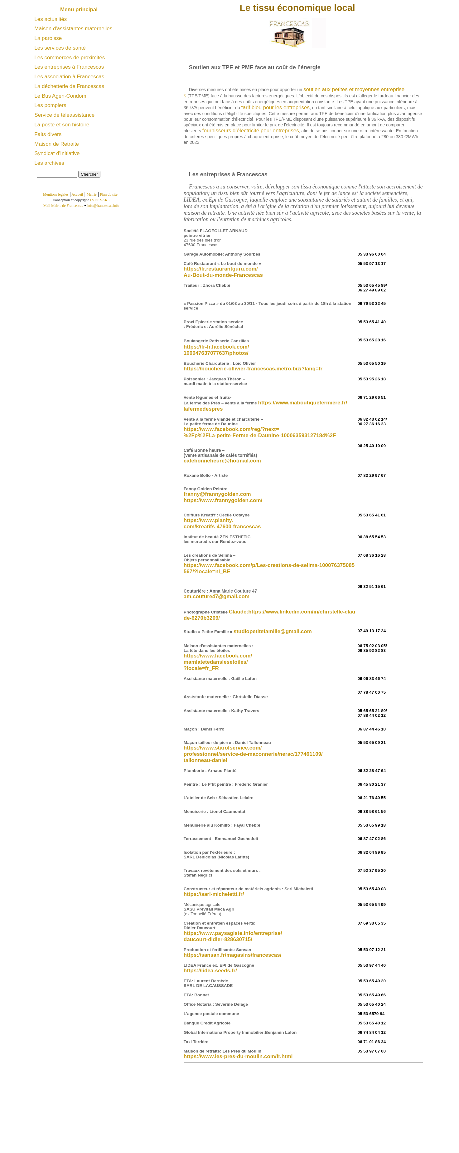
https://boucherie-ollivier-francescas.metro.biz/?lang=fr (253, 369)
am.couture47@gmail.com (216, 596)
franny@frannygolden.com (217, 494)
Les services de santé (59, 48)
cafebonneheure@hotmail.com (222, 461)
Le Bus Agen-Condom (60, 96)
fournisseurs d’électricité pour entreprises (250, 131)
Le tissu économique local (297, 7)
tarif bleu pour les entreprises (275, 107)
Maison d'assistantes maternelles (73, 29)
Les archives (49, 163)
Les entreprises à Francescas (69, 67)
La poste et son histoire (61, 125)
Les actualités (50, 19)
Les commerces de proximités (69, 58)
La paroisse (48, 38)
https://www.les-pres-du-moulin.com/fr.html (238, 1056)
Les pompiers (50, 105)
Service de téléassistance (64, 115)
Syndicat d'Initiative (57, 153)
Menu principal (79, 9)
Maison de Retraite (56, 144)
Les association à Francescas (69, 77)
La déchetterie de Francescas (69, 86)
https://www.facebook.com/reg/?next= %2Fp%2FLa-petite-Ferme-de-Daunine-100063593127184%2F (260, 432)
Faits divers (47, 134)
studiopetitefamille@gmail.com (273, 631)
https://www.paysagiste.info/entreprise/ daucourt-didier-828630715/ (233, 936)
